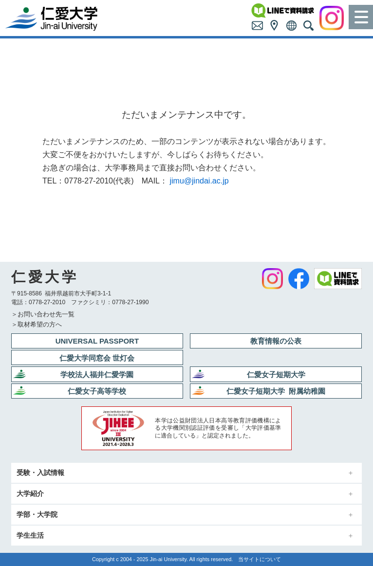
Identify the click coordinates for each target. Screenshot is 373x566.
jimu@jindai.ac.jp (198, 181)
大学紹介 (30, 493)
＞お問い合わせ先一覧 (43, 314)
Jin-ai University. (169, 559)
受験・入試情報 (40, 472)
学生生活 (30, 535)
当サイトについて (259, 559)
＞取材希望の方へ (36, 324)
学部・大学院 (37, 514)
